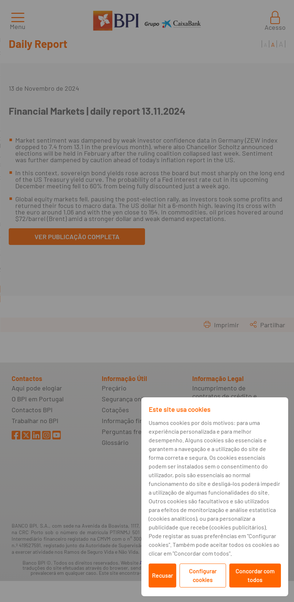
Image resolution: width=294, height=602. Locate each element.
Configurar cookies (203, 575)
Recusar (162, 575)
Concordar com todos (254, 575)
